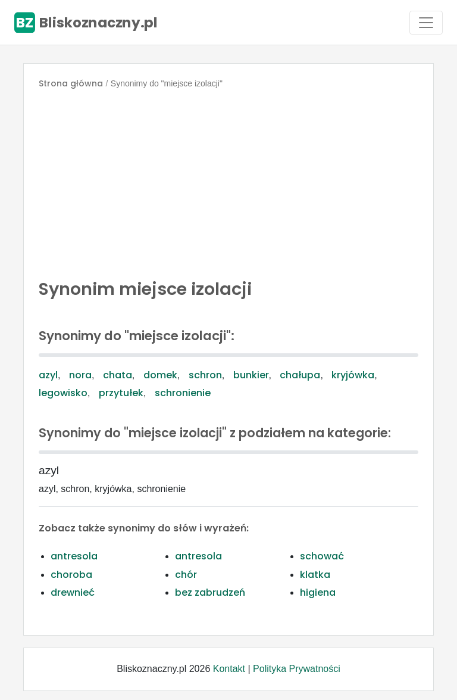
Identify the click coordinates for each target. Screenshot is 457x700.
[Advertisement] (228, 181)
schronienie (183, 393)
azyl (48, 375)
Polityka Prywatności (296, 669)
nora (80, 375)
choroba (71, 574)
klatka (315, 574)
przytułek (121, 393)
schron (205, 375)
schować (322, 556)
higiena (318, 592)
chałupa (300, 375)
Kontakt (229, 669)
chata (117, 375)
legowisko (63, 393)
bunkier (251, 375)
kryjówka (352, 375)
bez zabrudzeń (210, 592)
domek (160, 375)
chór (186, 574)
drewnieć (73, 592)
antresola (74, 556)
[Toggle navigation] (426, 23)
